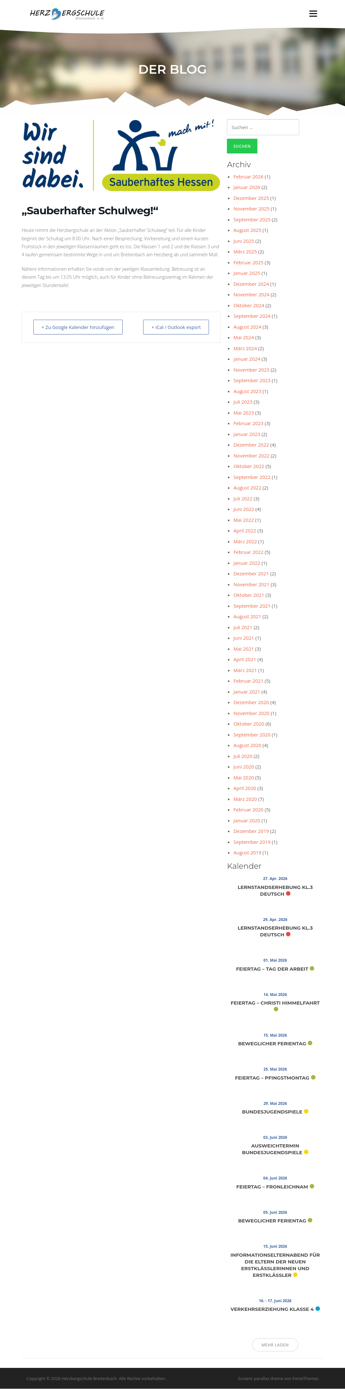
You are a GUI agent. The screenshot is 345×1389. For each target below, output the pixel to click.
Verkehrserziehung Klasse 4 (272, 1309)
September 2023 (251, 380)
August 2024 (247, 327)
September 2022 (251, 477)
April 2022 (244, 531)
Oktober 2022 (248, 466)
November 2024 (251, 295)
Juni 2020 (243, 767)
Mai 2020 (243, 778)
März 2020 (245, 799)
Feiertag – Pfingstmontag (272, 1078)
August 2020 (247, 745)
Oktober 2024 (248, 305)
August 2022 (247, 488)
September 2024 (251, 316)
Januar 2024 (246, 359)
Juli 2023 (242, 402)
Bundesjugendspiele (272, 1112)
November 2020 (251, 713)
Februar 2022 (248, 552)
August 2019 (247, 853)
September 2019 (251, 842)
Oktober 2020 (248, 724)
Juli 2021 (242, 627)
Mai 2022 (243, 520)
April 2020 (244, 788)
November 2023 (251, 370)
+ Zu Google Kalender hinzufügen (80, 327)
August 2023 (247, 391)
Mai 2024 (243, 337)
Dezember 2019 (251, 831)
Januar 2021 (246, 692)
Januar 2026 (246, 187)
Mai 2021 (243, 649)
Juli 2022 (242, 499)
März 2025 (245, 252)
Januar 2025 (246, 273)
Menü (313, 13)
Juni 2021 (243, 638)
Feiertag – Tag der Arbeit (272, 969)
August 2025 (247, 230)
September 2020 (251, 735)
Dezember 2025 (251, 198)
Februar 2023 (248, 423)
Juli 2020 (242, 756)
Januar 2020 (246, 821)
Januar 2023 (246, 434)
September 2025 (251, 220)
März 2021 (245, 670)
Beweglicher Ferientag (272, 1044)
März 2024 (245, 348)
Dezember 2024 (251, 284)
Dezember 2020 (251, 702)
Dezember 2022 (251, 445)
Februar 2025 (248, 262)
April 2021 (244, 659)
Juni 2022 (243, 509)
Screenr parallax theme (260, 1379)
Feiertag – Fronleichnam (272, 1187)
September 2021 (251, 606)
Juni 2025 (243, 241)
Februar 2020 (248, 810)
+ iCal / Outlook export (175, 327)
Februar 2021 (248, 681)
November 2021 (251, 584)
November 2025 (251, 209)
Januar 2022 (246, 563)
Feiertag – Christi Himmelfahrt (275, 1003)
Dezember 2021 (251, 574)
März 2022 (245, 541)
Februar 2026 (248, 177)
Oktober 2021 (248, 595)
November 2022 (251, 456)
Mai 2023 (243, 413)
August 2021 (247, 616)
